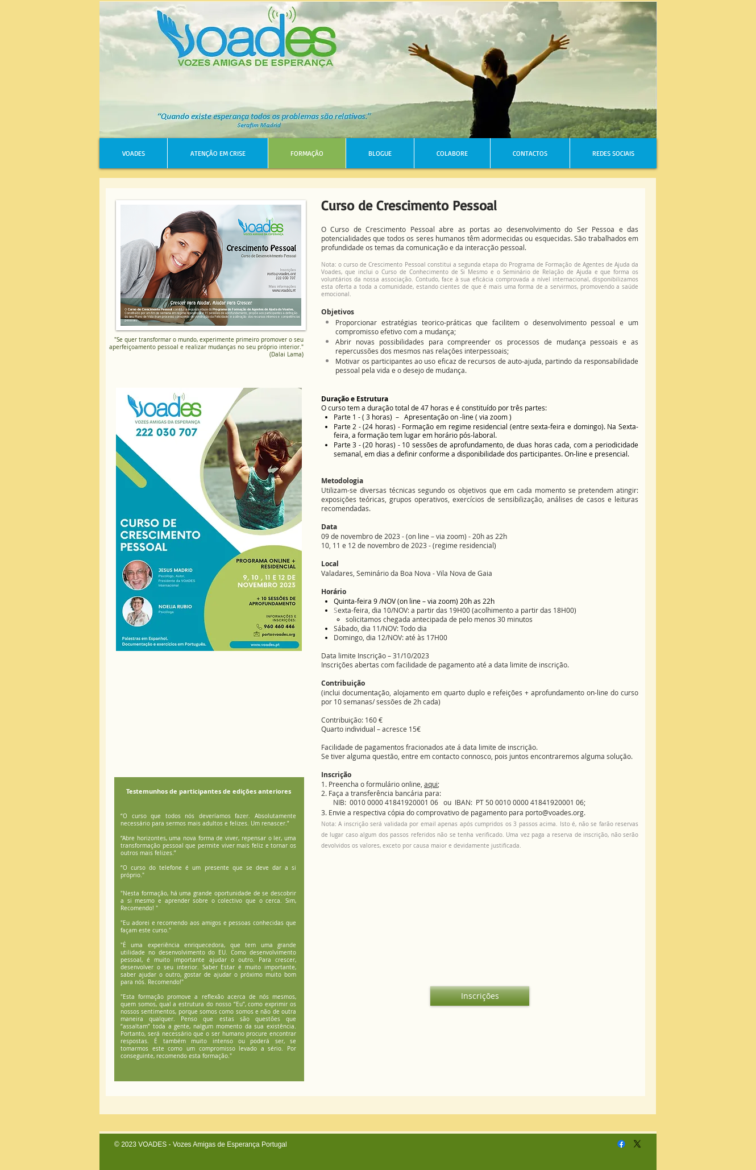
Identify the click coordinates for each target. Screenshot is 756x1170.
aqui (431, 784)
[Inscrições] (479, 996)
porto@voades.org (554, 812)
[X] (637, 1144)
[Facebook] (621, 1144)
